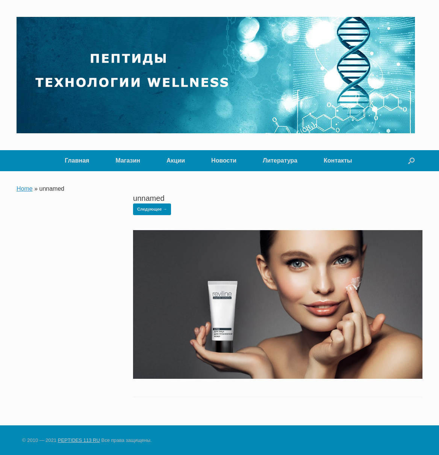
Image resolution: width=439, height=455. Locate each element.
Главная (77, 160)
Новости (223, 160)
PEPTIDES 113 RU (79, 440)
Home (25, 188)
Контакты (338, 160)
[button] (411, 160)
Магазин (127, 160)
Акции (176, 160)
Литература (280, 160)
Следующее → (152, 209)
